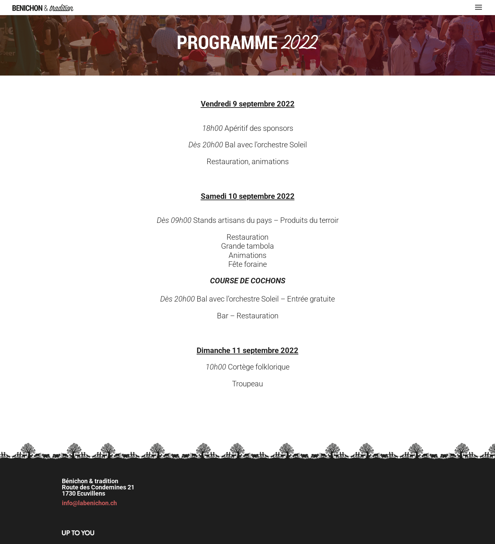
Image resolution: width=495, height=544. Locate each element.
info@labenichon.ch (89, 503)
